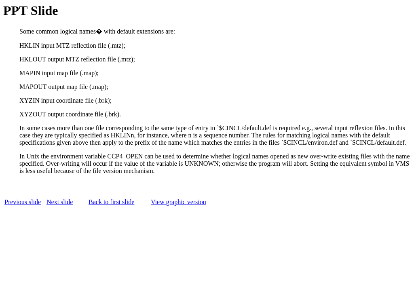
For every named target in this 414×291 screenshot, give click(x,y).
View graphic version (178, 201)
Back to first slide (111, 201)
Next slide (59, 201)
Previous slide (22, 201)
